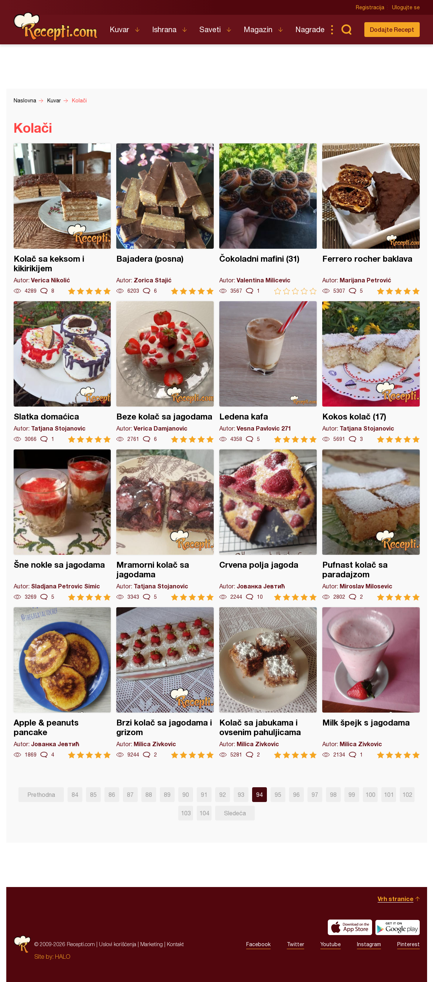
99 (351, 794)
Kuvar (119, 29)
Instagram (369, 944)
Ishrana (164, 29)
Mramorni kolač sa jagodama (165, 525)
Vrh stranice (395, 898)
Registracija (370, 7)
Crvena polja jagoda (268, 525)
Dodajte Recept (392, 29)
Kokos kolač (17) (371, 372)
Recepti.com (56, 26)
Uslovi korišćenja (117, 944)
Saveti (210, 29)
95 (278, 794)
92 (222, 794)
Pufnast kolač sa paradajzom (371, 525)
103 (186, 813)
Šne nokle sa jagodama (62, 525)
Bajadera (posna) (165, 219)
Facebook (258, 944)
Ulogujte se (406, 7)
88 (148, 794)
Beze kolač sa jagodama (165, 372)
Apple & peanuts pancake (62, 682)
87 (130, 794)
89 (167, 794)
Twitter (295, 944)
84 (75, 794)
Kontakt (175, 944)
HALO (62, 956)
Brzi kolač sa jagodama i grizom (165, 682)
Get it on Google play (397, 927)
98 (333, 794)
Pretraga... (346, 29)
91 (204, 794)
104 (204, 813)
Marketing (151, 944)
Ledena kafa (268, 372)
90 (185, 794)
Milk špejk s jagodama (371, 682)
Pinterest (408, 944)
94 (259, 794)
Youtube (330, 944)
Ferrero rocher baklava (371, 219)
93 (241, 794)
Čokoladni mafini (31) (268, 219)
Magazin (258, 29)
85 (93, 794)
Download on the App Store (350, 927)
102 (407, 794)
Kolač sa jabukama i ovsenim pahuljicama (268, 682)
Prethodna (41, 794)
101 (389, 794)
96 (296, 794)
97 (315, 794)
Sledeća (235, 813)
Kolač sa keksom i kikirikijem (62, 219)
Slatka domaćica (62, 372)
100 (370, 794)
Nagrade (309, 29)
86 (112, 794)
